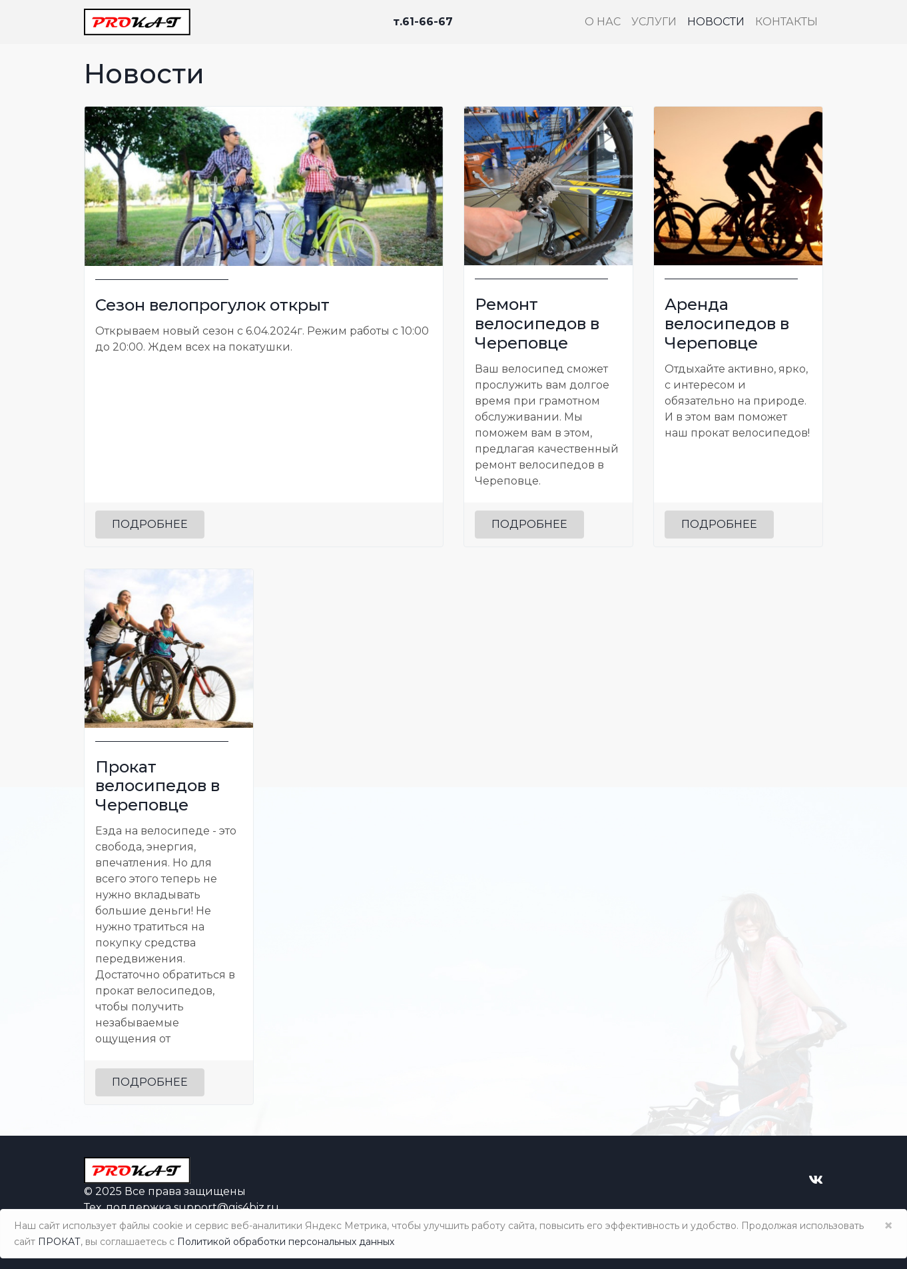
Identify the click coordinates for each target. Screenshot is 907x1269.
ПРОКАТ (59, 1242)
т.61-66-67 (423, 21)
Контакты (786, 21)
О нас (603, 21)
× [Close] (888, 1225)
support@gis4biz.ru (226, 1207)
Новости (716, 21)
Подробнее (150, 524)
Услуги (654, 21)
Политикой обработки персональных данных (285, 1242)
